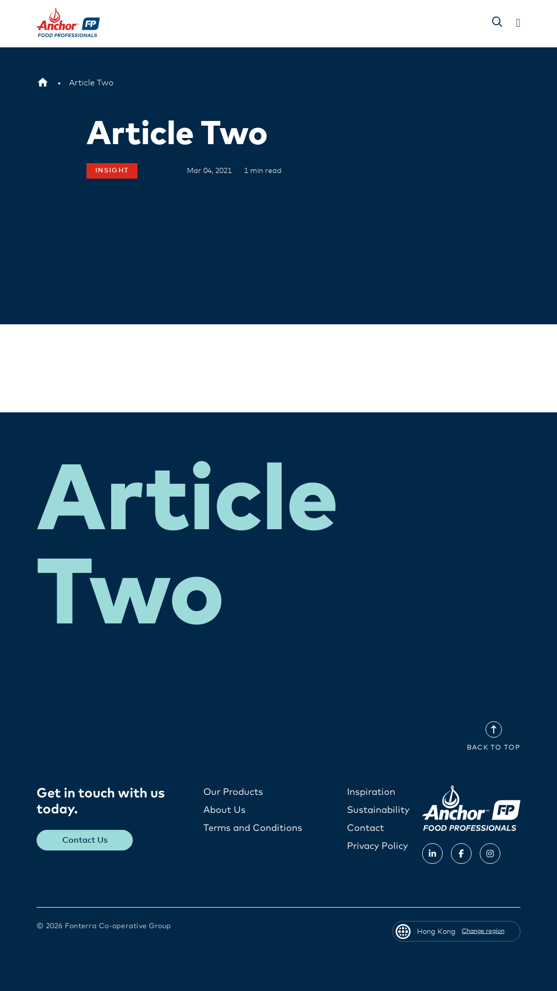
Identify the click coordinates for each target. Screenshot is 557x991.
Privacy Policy (377, 846)
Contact (365, 828)
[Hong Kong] (43, 83)
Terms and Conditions (252, 828)
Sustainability (378, 810)
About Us (224, 810)
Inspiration (371, 792)
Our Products (233, 792)
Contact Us (85, 840)
